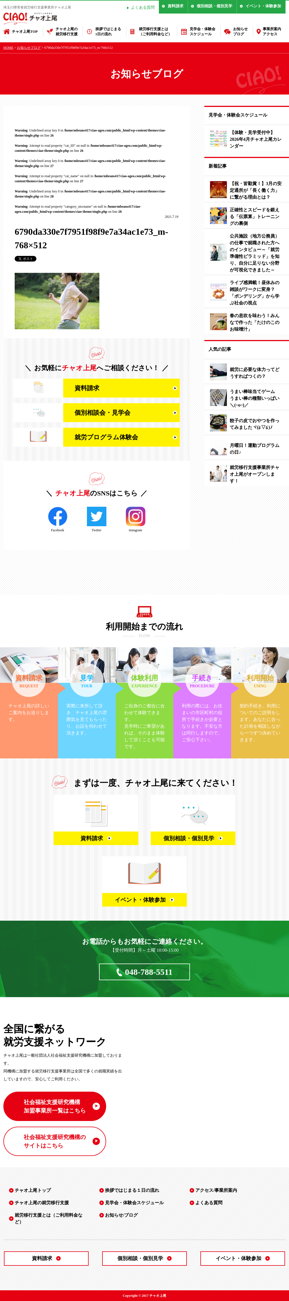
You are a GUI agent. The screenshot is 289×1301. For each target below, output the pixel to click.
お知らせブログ (240, 31)
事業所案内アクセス (272, 31)
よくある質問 (143, 7)
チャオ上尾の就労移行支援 (67, 31)
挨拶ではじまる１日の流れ (132, 1190)
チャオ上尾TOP (25, 31)
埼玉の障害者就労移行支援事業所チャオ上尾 (37, 7)
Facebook (57, 519)
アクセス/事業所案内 (216, 1190)
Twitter (96, 519)
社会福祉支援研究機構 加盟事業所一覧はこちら (55, 1106)
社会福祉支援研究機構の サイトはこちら (55, 1141)
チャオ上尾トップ (33, 1190)
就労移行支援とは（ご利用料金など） (155, 31)
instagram (135, 519)
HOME (8, 48)
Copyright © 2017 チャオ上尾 (145, 1296)
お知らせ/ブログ (121, 1215)
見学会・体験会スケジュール (202, 31)
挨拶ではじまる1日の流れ (108, 31)
